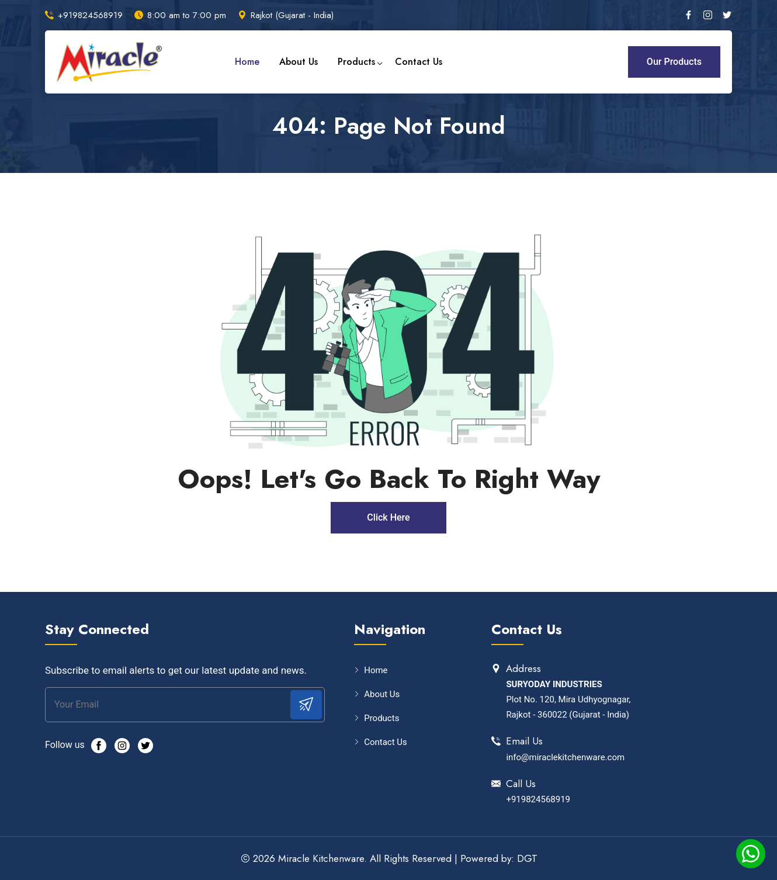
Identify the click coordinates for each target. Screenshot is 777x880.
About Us (298, 61)
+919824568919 (90, 15)
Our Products (674, 61)
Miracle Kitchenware (321, 858)
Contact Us (418, 61)
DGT (527, 858)
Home (247, 61)
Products (356, 61)
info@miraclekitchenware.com (565, 757)
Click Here (388, 517)
